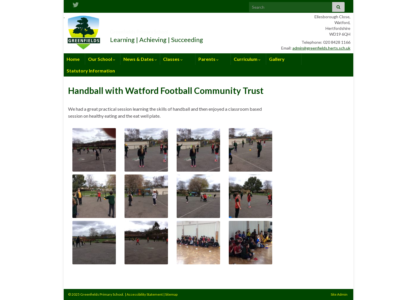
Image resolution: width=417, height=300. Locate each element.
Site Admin (339, 294)
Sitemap (171, 294)
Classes (173, 59)
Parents (208, 59)
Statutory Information (91, 70)
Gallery (277, 59)
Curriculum (247, 59)
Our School (101, 59)
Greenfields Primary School (160, 30)
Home (73, 59)
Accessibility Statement (145, 294)
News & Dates (140, 59)
